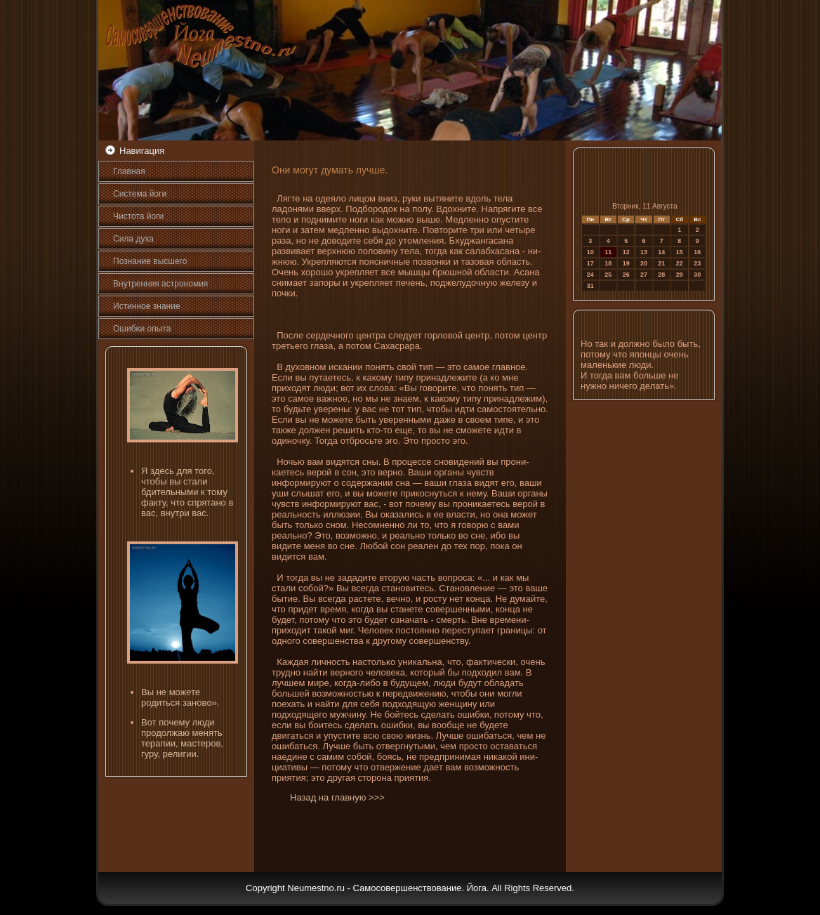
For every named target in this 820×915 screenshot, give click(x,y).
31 (590, 285)
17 (590, 263)
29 (679, 274)
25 (607, 274)
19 (626, 263)
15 (679, 252)
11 (607, 252)
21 (661, 263)
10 (590, 252)
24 (590, 274)
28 (661, 274)
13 (643, 252)
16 (697, 252)
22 (679, 263)
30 (697, 274)
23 (697, 263)
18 (607, 263)
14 (661, 252)
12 (626, 252)
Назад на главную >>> (337, 797)
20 (643, 263)
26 (626, 274)
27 (643, 274)
